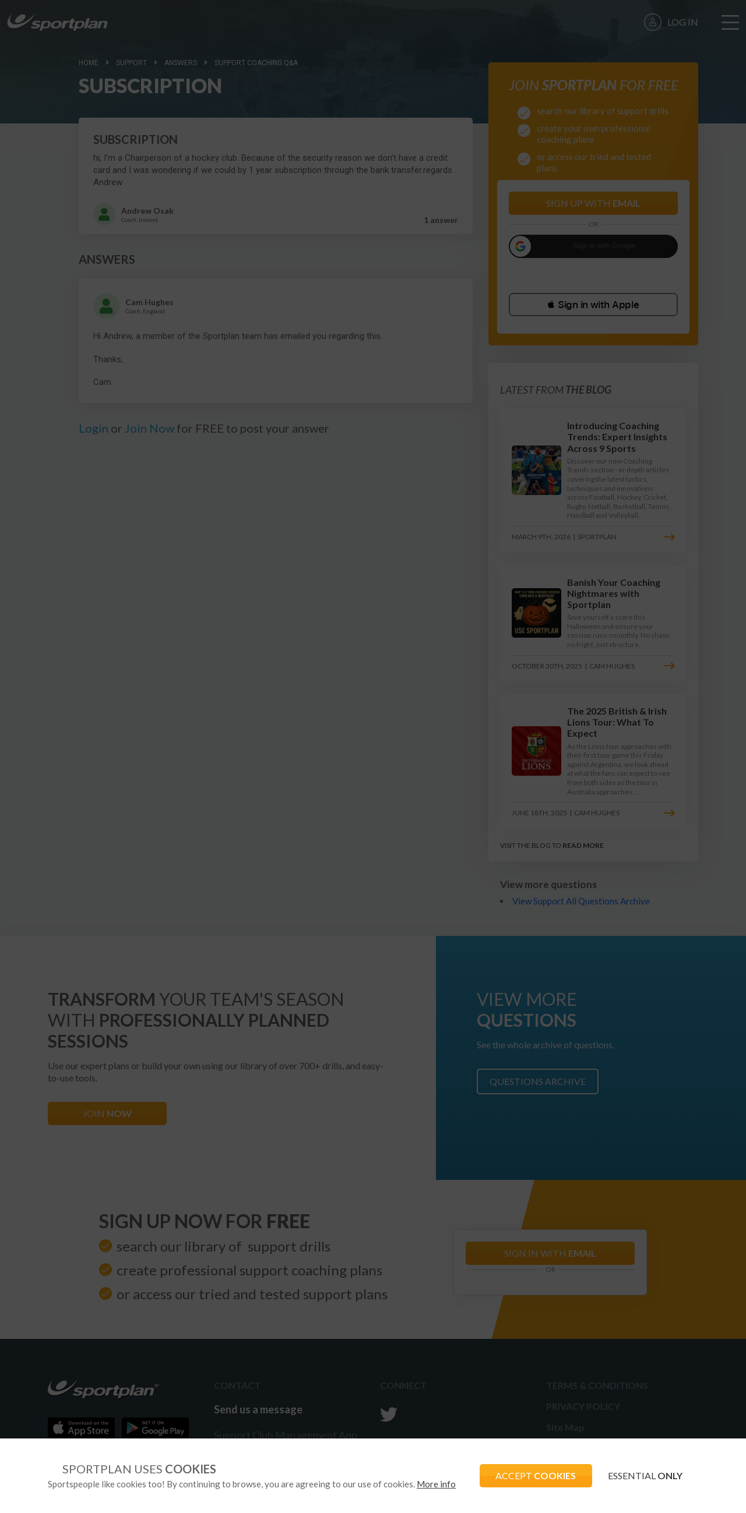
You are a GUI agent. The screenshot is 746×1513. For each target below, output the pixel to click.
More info (436, 1484)
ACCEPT (531, 1475)
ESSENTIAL (643, 1475)
